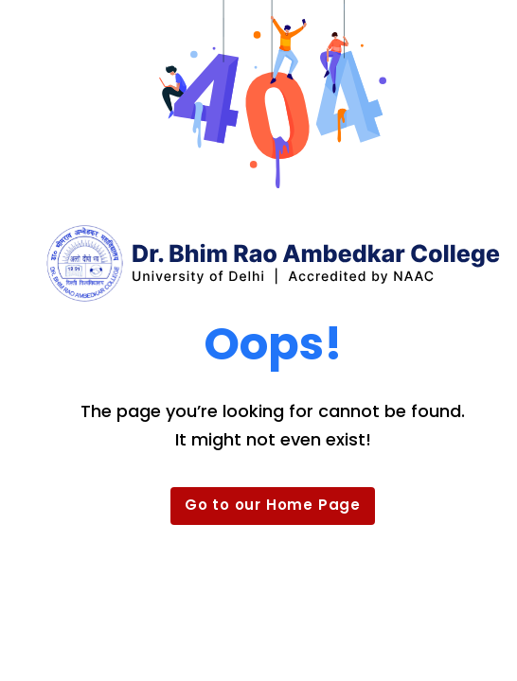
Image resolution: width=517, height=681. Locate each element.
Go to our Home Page (273, 505)
